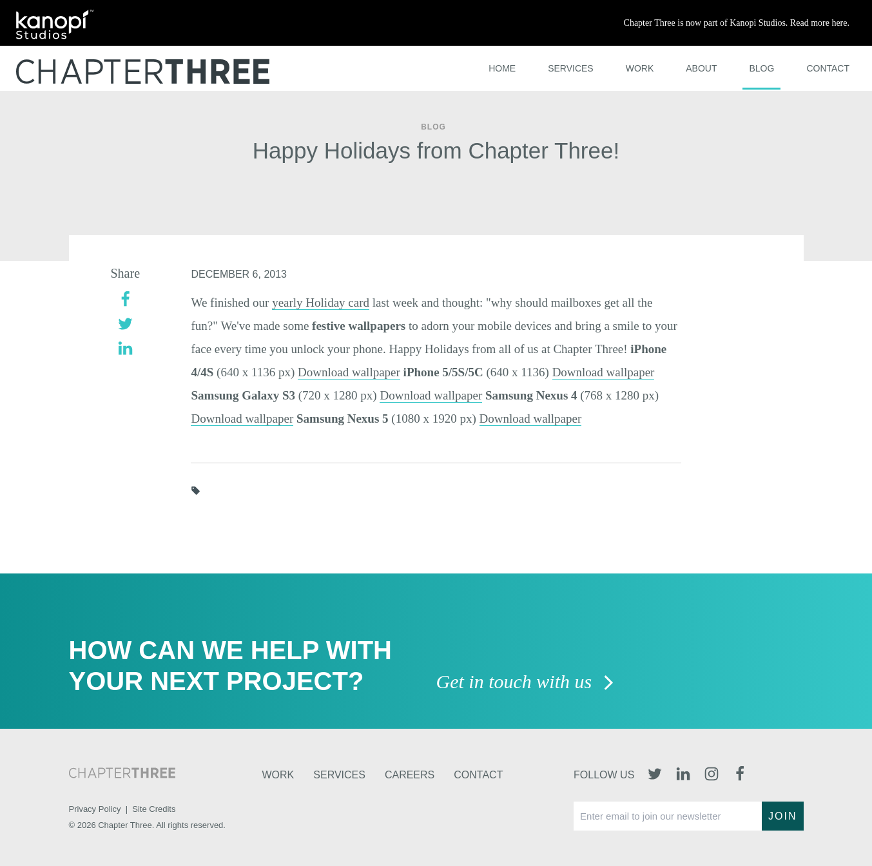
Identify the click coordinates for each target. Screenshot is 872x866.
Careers (409, 774)
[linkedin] (125, 347)
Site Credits (153, 809)
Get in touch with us (525, 683)
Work (640, 68)
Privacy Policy (95, 809)
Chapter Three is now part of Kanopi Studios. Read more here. (736, 23)
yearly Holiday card (320, 302)
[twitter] (125, 322)
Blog (761, 68)
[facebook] (125, 298)
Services (571, 68)
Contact (827, 68)
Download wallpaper (349, 372)
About (701, 68)
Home (502, 68)
